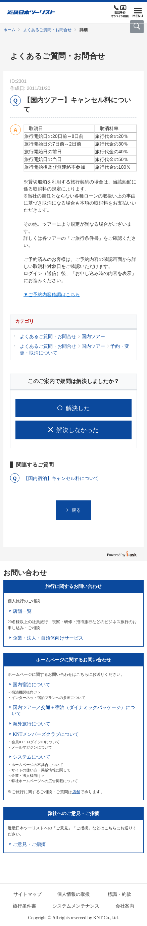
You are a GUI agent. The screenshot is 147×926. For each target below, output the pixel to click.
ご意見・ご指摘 (29, 844)
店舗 (76, 791)
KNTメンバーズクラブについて (46, 734)
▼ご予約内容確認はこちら (51, 294)
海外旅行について (31, 723)
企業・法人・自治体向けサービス (48, 638)
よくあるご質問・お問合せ (47, 30)
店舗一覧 (22, 611)
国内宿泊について (31, 684)
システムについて (31, 757)
